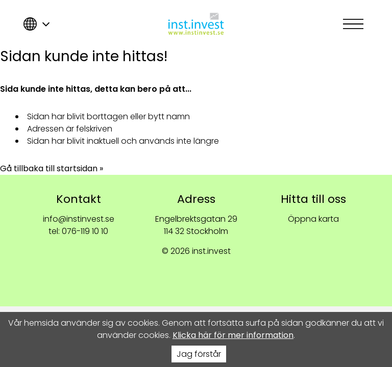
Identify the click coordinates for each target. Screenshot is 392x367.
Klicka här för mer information (233, 335)
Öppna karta (313, 219)
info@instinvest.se (78, 219)
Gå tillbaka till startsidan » (51, 168)
